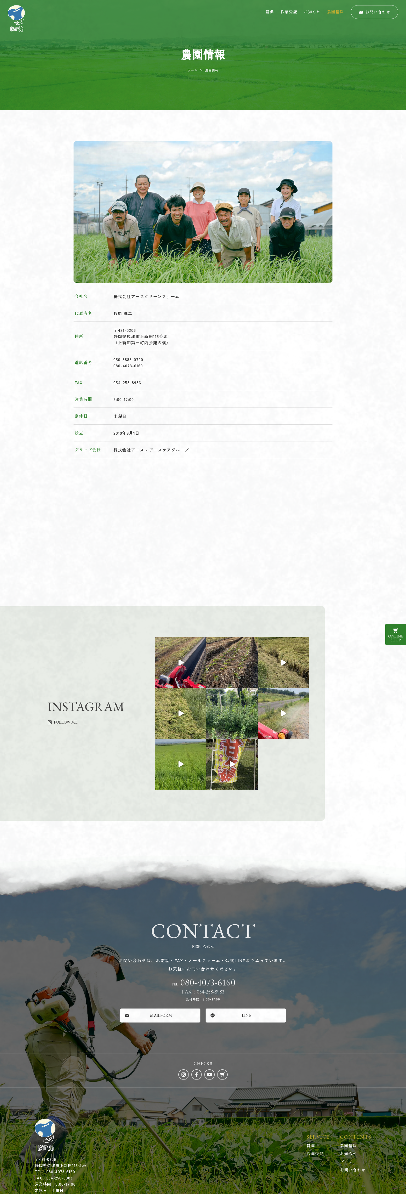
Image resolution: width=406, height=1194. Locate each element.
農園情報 (335, 12)
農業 (270, 12)
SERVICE (318, 1086)
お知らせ (312, 12)
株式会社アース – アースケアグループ (151, 450)
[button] (374, 12)
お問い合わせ (353, 1119)
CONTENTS (355, 1086)
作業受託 (289, 12)
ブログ (346, 1111)
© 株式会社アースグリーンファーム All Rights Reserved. (203, 1155)
